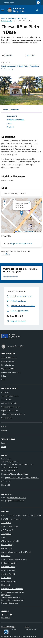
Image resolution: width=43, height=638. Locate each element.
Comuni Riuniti (6, 548)
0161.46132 (13, 467)
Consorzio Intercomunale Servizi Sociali (16, 552)
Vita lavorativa (6, 417)
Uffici (3, 379)
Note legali (5, 585)
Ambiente (5, 392)
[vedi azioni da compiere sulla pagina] (29, 55)
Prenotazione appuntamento (12, 600)
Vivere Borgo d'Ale (14, 18)
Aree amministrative (9, 357)
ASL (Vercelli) (6, 533)
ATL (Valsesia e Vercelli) (10, 541)
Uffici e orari (5, 481)
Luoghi (24, 18)
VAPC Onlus (6, 577)
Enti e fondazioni (7, 364)
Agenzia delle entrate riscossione (13, 559)
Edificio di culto (6, 21)
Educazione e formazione (10, 406)
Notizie (4, 430)
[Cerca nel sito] (36, 10)
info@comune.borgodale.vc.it (21, 243)
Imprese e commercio (9, 410)
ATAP (3, 537)
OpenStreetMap (28, 231)
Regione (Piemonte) (8, 563)
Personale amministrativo (11, 372)
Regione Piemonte (8, 3)
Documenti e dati (7, 361)
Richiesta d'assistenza (9, 602)
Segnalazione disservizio (10, 597)
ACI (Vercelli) (6, 522)
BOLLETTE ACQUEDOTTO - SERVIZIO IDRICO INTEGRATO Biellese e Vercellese (21, 517)
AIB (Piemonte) (7, 530)
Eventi (3, 446)
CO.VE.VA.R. (5, 555)
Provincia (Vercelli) (8, 570)
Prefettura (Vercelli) (8, 566)
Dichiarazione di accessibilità (12, 588)
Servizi (27, 626)
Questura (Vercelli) (8, 574)
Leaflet (18, 231)
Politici (3, 375)
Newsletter (5, 617)
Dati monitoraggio (8, 626)
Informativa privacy (8, 581)
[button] (21, 213)
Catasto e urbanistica (9, 403)
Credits (13, 629)
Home (3, 18)
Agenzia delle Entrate (9, 526)
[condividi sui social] (6, 55)
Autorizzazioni (6, 399)
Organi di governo (8, 368)
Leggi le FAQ (6, 594)
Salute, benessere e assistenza (13, 414)
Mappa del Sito (31, 629)
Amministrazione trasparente (12, 591)
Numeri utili (5, 485)
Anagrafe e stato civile (9, 395)
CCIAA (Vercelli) (7, 544)
